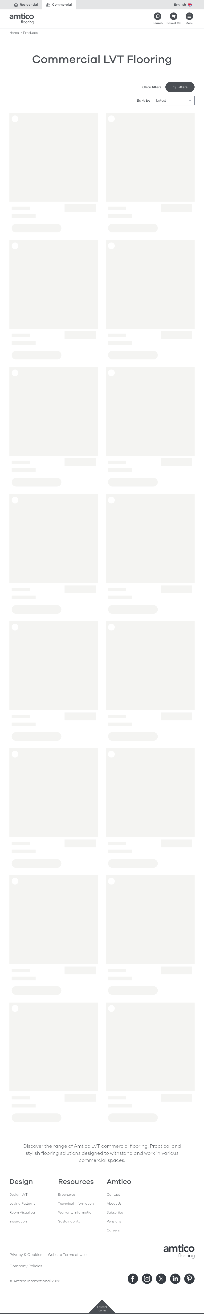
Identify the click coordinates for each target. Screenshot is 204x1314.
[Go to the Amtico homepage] (21, 18)
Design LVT (18, 1194)
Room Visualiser (22, 1212)
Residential (25, 5)
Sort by (143, 100)
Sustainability (69, 1221)
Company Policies (25, 1266)
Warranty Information (76, 1212)
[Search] (157, 18)
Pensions (114, 1221)
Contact (113, 1194)
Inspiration (18, 1221)
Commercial (58, 5)
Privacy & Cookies (25, 1254)
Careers (113, 1230)
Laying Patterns (22, 1203)
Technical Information (76, 1203)
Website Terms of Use (67, 1254)
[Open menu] (189, 18)
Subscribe (115, 1212)
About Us (114, 1203)
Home (14, 33)
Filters (180, 87)
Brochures (66, 1194)
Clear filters (151, 87)
